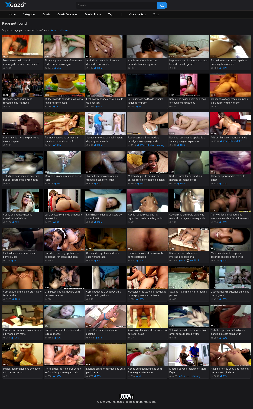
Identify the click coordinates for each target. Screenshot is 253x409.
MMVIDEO (236, 141)
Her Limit (195, 260)
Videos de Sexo (137, 14)
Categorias (29, 14)
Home (12, 14)
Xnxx (156, 14)
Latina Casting (156, 145)
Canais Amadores (67, 14)
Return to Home (59, 30)
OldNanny (195, 376)
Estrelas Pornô (93, 14)
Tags (111, 14)
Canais (46, 14)
